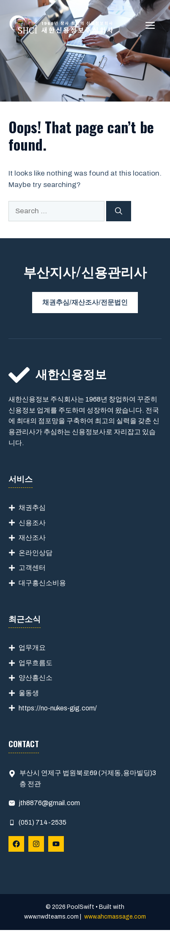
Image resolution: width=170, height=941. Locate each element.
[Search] (118, 211)
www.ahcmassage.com (115, 916)
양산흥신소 (35, 677)
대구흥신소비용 (42, 582)
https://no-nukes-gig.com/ (58, 708)
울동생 (29, 692)
